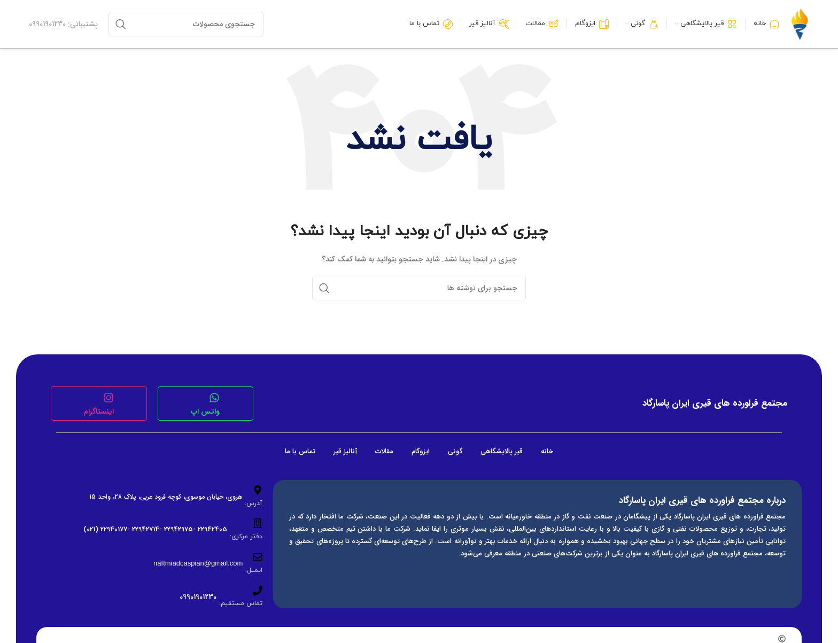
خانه (547, 451)
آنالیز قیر (345, 451)
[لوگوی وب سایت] (799, 23)
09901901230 (198, 597)
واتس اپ (205, 411)
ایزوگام (421, 451)
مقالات (384, 451)
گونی (455, 451)
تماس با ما (300, 451)
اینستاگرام (98, 411)
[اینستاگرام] (108, 397)
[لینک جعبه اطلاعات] (63, 24)
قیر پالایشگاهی (501, 451)
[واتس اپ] (214, 397)
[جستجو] (185, 24)
